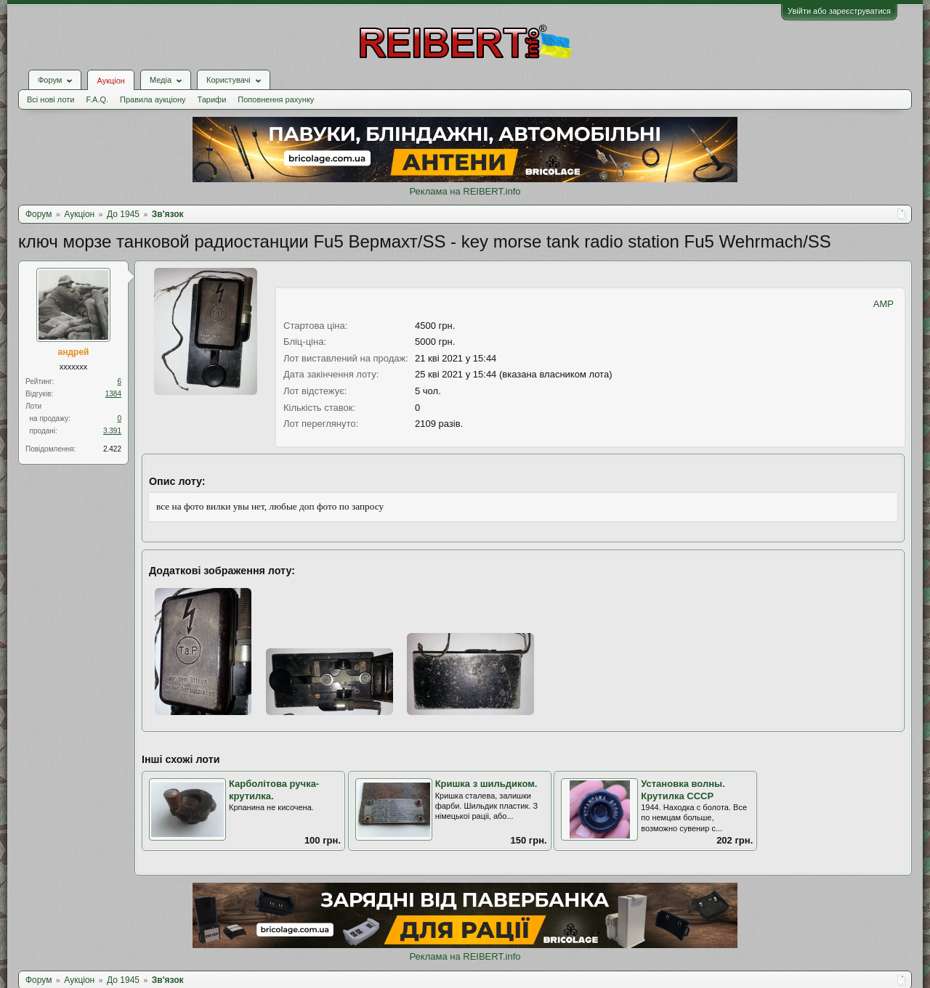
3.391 (112, 431)
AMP (883, 303)
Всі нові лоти (50, 99)
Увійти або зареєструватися (839, 11)
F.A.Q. (97, 99)
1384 (113, 394)
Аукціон (110, 80)
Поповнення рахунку (276, 99)
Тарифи (212, 99)
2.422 (112, 449)
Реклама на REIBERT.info (464, 191)
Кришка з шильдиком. (486, 783)
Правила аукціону (152, 99)
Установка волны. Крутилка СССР (683, 789)
